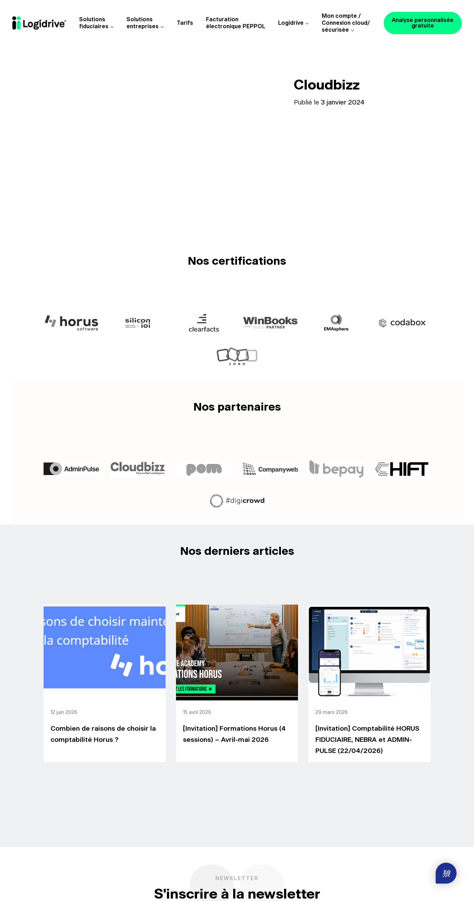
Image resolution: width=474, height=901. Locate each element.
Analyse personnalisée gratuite (422, 23)
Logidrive (291, 23)
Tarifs (185, 23)
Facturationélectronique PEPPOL (235, 23)
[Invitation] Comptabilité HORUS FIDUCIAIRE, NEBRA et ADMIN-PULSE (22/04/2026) (367, 739)
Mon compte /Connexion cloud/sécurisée (346, 23)
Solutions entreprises (143, 23)
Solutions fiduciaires (93, 23)
